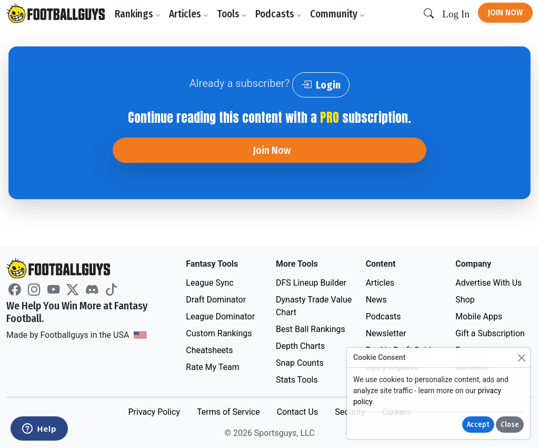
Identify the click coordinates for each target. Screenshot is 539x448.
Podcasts (278, 14)
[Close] (521, 357)
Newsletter (386, 333)
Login (321, 85)
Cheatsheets (209, 350)
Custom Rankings (219, 333)
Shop (464, 300)
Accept (478, 424)
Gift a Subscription (490, 333)
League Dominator (220, 316)
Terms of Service (228, 412)
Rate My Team (212, 367)
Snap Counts (300, 363)
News (376, 300)
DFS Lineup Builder (311, 283)
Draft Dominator (216, 300)
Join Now (505, 12)
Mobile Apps (478, 316)
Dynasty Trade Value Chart (314, 306)
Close (510, 424)
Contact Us (297, 412)
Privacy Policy (154, 412)
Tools (232, 14)
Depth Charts (300, 346)
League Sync (209, 283)
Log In (456, 14)
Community (337, 14)
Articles (188, 14)
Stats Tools (297, 380)
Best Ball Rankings (310, 329)
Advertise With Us (488, 283)
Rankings (138, 14)
